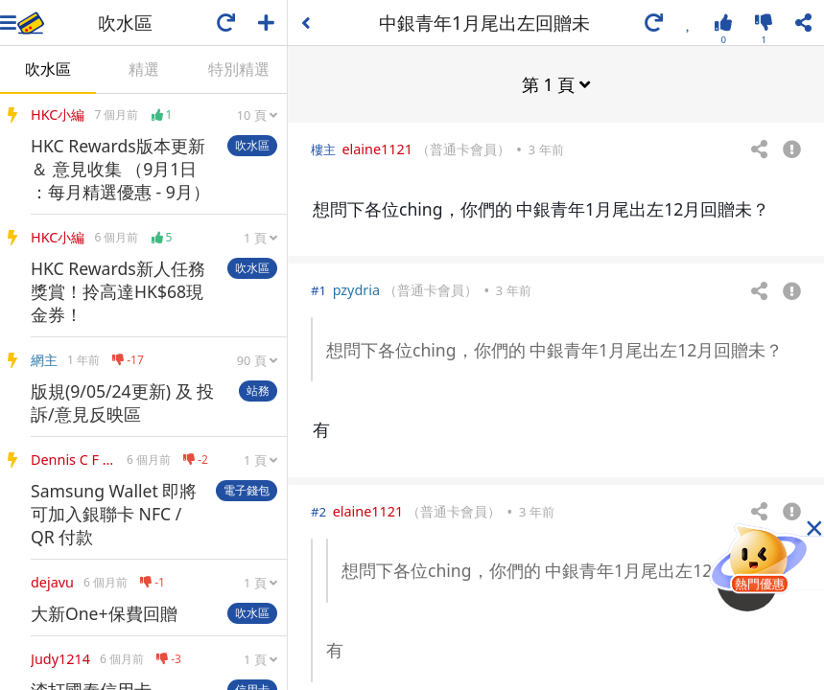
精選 (144, 69)
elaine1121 (376, 148)
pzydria (356, 289)
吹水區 (48, 69)
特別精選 (239, 69)
